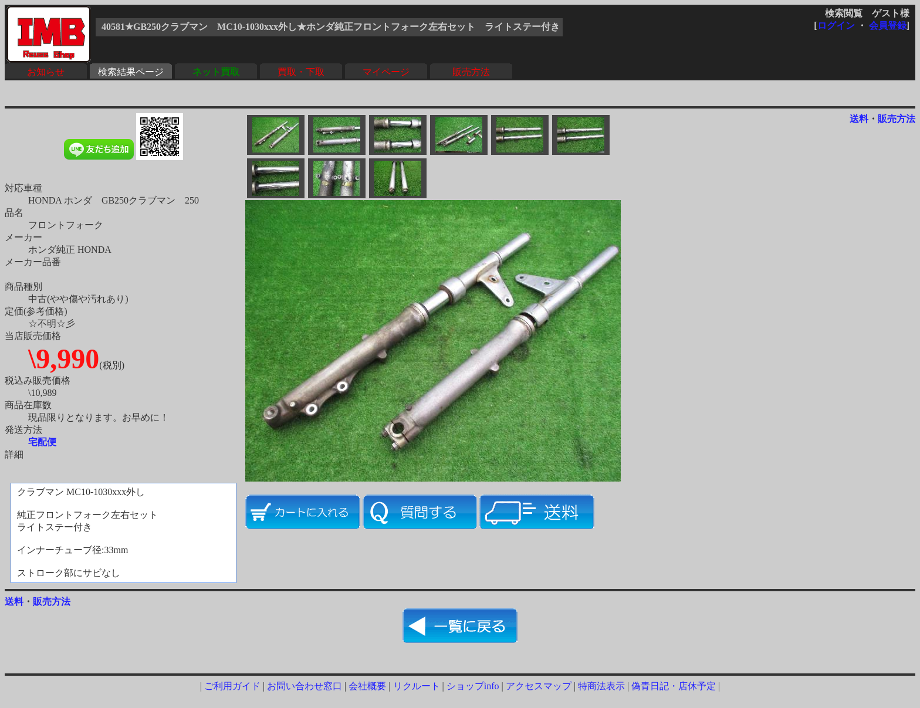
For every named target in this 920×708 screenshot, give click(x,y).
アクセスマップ (538, 686)
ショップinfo (473, 686)
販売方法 (471, 72)
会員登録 (888, 26)
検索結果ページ (131, 72)
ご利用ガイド (232, 686)
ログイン (836, 26)
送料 (859, 119)
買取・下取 (301, 72)
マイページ (386, 72)
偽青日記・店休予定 (673, 686)
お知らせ (46, 72)
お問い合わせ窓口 (304, 686)
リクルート (416, 686)
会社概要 (367, 686)
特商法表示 (601, 686)
